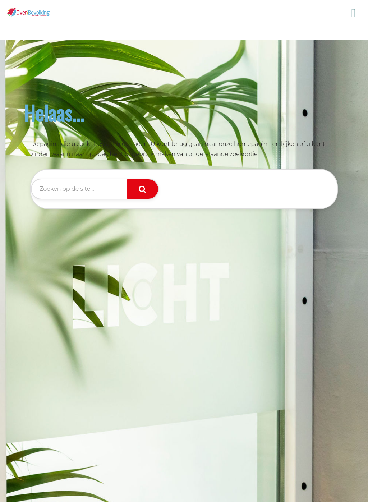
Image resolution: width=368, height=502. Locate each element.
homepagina (252, 144)
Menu (354, 13)
